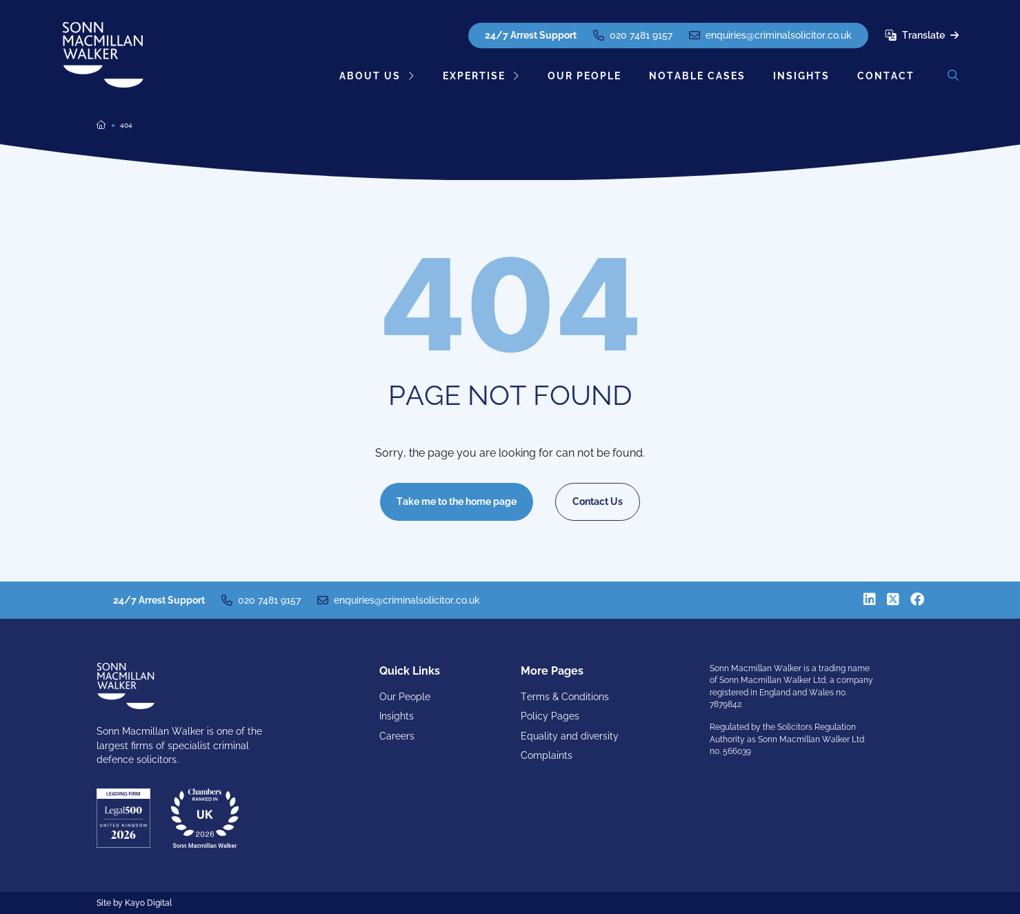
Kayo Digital (148, 903)
